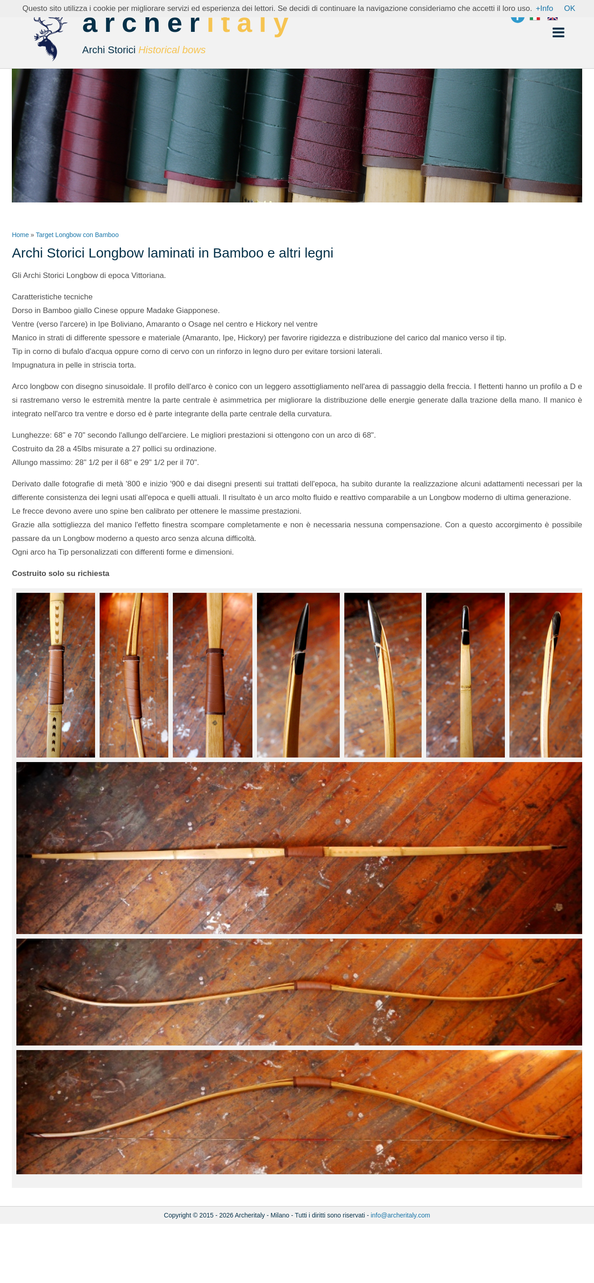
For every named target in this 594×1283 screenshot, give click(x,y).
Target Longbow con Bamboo (77, 234)
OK (569, 8)
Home (20, 234)
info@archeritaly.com (400, 1215)
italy (250, 22)
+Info (544, 8)
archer (189, 36)
